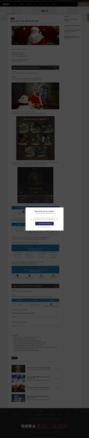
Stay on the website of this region (44, 226)
